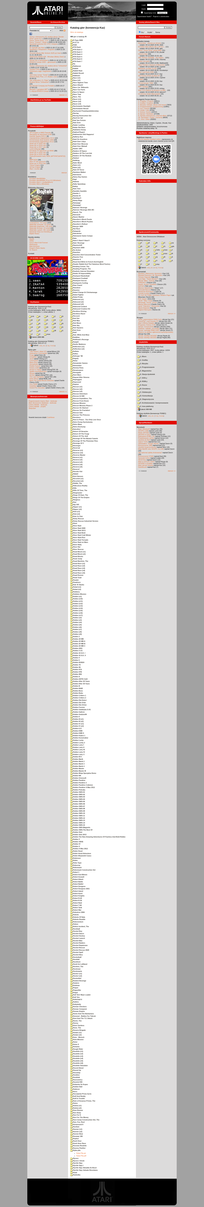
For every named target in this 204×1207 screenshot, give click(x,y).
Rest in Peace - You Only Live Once (85, 420)
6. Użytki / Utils (143, 110)
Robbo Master (77, 768)
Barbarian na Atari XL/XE (147, 68)
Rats (73, 238)
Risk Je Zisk (76, 516)
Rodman (75, 985)
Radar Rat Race (77, 127)
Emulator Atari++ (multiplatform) (41, 182)
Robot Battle (76, 882)
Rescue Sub (76, 413)
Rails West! (76, 163)
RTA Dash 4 (76, 54)
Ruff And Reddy (78, 1096)
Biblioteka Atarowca (36, 187)
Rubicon (75, 1089)
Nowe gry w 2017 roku (38, 147)
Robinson (75, 858)
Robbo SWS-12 (77, 818)
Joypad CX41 (35, 69)
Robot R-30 (76, 900)
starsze (64, 173)
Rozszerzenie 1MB (145, 445)
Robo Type (75, 863)
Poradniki (32, 131)
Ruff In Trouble (77, 1098)
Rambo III (75, 196)
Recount (75, 316)
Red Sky (75, 325)
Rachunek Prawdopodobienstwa (84, 111)
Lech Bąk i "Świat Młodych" (148, 279)
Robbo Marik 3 (77, 764)
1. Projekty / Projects (145, 101)
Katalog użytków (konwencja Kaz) (150, 347)
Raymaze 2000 (77, 248)
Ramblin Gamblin (78, 191)
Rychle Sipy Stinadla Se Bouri (83, 1168)
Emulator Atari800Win (37, 178)
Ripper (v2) (76, 509)
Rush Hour (75, 1141)
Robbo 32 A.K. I (77, 653)
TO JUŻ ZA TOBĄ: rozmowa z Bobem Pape (154, 295)
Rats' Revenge (77, 243)
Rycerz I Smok (77, 1161)
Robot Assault (77, 877)
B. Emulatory (143, 389)
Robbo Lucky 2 (77, 743)
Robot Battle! (76, 884)
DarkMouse (142, 467)
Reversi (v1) (76, 457)
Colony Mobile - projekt (37, 406)
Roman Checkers (78, 1006)
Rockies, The (76, 966)
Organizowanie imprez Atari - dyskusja (43, 401)
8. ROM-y (142, 381)
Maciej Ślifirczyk (144, 304)
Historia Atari (143, 54)
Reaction (75, 252)
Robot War (75, 910)
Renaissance (76, 370)
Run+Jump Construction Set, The (84, 1120)
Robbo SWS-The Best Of (81, 830)
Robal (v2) (75, 589)
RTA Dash (75, 47)
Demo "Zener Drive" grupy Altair (150, 50)
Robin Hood (76, 851)
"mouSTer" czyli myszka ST (148, 321)
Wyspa (32, 373)
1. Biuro (141, 356)
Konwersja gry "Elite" (146, 83)
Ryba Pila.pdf (81, 1156)
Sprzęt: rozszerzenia (145, 327)
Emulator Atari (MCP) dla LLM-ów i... (151, 47)
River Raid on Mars (79, 542)
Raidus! (74, 158)
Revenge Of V (77, 443)
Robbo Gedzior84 (78, 714)
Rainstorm (75, 174)
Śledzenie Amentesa (145, 291)
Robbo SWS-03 (77, 797)
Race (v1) (75, 78)
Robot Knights (77, 896)
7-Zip (47, 345)
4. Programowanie (146, 367)
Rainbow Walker (78, 172)
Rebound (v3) (77, 304)
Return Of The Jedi (79, 436)
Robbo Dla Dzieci (78, 700)
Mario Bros (34, 362)
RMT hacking (143, 87)
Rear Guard (76, 285)
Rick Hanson (76, 476)
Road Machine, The (79, 561)
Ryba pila (75, 1150)
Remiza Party (76, 368)
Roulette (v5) (76, 1061)
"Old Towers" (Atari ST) (38, 351)
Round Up (75, 1070)
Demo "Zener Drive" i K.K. (39, 40)
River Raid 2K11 (78, 530)
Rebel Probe (76, 297)
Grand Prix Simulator (37, 388)
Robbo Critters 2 (78, 698)
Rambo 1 (75, 193)
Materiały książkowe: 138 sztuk (41, 226)
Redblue (75, 337)
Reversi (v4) (76, 464)
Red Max (75, 321)
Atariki (31, 239)
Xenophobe (34, 364)
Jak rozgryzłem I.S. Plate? (39, 80)
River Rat (75, 547)
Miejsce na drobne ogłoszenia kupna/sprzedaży (155, 332)
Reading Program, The (80, 269)
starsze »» (63, 95)
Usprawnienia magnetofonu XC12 (42, 138)
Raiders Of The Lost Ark (81, 153)
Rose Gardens (77, 1025)
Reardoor (75, 288)
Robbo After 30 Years (80, 684)
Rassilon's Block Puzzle (81, 219)
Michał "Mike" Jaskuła (146, 281)
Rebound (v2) (77, 302)
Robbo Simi (76, 832)
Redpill (74, 342)
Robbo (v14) (76, 608)
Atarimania (33, 244)
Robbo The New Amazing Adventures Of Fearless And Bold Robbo (97, 837)
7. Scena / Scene (144, 112)
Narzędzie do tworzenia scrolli (41, 134)
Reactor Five (76, 257)
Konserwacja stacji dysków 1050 (41, 140)
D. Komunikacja (145, 396)
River (73, 523)
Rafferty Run (76, 137)
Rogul (74, 992)
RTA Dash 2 (76, 49)
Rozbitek (75, 1077)
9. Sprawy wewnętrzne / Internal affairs (152, 116)
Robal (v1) (75, 587)
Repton (74, 384)
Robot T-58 (76, 905)
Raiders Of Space (78, 151)
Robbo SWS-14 (77, 823)
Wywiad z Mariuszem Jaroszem (150, 273)
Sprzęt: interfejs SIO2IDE (147, 336)
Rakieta (74, 181)
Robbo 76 (75, 665)
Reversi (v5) (76, 467)
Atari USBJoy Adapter (146, 323)
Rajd (73, 179)
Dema (158, 32)
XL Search (33, 250)
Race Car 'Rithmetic (79, 87)
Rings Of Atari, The (79, 495)
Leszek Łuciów (143, 293)
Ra (72, 64)
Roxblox (75, 1075)
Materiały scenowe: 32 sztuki (40, 224)
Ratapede (75, 231)
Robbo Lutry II (77, 747)
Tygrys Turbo (143, 442)
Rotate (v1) (76, 1032)
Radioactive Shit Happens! (82, 134)
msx (164, 253)
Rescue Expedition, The (81, 398)
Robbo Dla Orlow (78, 705)
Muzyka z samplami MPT (39, 89)
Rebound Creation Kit (80, 309)
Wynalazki (141, 427)
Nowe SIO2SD (143, 433)
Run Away (75, 1113)
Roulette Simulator (79, 1065)
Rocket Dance (77, 933)
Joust (31, 359)
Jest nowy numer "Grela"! (39, 75)
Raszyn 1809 (76, 226)
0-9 (31, 316)
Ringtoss (75, 500)
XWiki (31, 241)
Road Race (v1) (77, 563)
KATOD (141, 286)
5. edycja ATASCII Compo (39, 91)
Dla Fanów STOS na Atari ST (149, 76)
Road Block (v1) (78, 552)
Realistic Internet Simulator (82, 271)
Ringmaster (76, 493)
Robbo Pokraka (77, 790)
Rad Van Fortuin (78, 120)
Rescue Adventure (79, 394)
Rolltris (74, 1002)
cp (171, 243)
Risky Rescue (77, 519)
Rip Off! (74, 504)
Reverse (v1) (76, 450)
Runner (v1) (76, 1129)
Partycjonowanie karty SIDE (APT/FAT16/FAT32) (47, 156)
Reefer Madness (78, 344)
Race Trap (75, 94)
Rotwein (75, 1047)
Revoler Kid (76, 471)
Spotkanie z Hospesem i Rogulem (42, 49)
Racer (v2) (75, 101)
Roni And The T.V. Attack (81, 1018)
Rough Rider (76, 1049)
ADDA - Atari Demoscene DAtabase (150, 236)
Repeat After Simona (79, 377)
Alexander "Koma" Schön (147, 302)
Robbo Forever (35, 366)
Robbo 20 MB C (77, 646)
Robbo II (75, 717)
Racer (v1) (75, 99)
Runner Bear (76, 1134)
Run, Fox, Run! (77, 1122)
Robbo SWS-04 (77, 799)
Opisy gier (32, 350)
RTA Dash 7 (76, 61)
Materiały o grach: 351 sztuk (40, 230)
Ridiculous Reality (78, 486)
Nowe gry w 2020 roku (38, 143)
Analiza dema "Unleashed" (39, 82)
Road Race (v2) (77, 566)
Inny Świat (33, 384)
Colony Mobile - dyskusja (38, 405)
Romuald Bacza (144, 290)
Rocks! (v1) (76, 974)
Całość (34, 345)
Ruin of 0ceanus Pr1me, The (82, 1101)
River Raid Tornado (79, 540)
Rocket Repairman (79, 945)
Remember (76, 365)
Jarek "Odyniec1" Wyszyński (148, 306)
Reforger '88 (76, 356)
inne (47, 334)
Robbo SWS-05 (77, 801)
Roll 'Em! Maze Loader (80, 995)
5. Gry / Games (144, 108)
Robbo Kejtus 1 (77, 735)
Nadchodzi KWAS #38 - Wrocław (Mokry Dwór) (47, 57)
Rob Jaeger (142, 299)
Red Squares (76, 328)
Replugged (76, 379)
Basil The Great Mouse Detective (42, 380)
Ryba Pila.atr (81, 1153)
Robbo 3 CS (76, 650)
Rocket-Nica (76, 955)
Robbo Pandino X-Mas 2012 (82, 787)
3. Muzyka (142, 363)
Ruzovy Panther (78, 1148)
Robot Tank (76, 907)
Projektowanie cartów (146, 438)
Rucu (73, 1091)
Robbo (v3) (76, 620)
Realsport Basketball (79, 276)
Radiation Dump (78, 130)
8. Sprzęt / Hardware (145, 114)
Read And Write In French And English (86, 262)
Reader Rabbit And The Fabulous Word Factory (90, 264)
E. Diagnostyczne (145, 399)
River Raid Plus (77, 537)
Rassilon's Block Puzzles (81, 222)
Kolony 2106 (34, 368)
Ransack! (75, 215)
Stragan (140, 317)
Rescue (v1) (76, 387)
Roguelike (75, 990)
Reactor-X (75, 259)
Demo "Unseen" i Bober (38, 42)
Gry (142, 32)
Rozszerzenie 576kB (145, 456)
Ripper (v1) (76, 507)
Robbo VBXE (76, 842)
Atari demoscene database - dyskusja (42, 403)
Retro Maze (76, 424)
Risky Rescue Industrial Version (84, 521)
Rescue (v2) (76, 389)
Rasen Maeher (77, 217)
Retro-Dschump (78, 427)
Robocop (75, 865)
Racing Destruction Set (80, 116)
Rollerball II (76, 999)
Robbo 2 (75, 636)
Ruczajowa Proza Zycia (80, 1094)
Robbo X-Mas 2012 (79, 849)
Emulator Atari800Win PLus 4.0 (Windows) (45, 180)
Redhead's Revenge (79, 339)
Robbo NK (75, 776)
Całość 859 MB (145, 409)
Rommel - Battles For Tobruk (83, 1016)
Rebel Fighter (77, 295)
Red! (73, 332)
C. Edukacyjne (144, 392)
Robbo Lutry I (77, 745)
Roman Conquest (78, 1009)
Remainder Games (79, 363)
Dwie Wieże (34, 379)
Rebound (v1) (77, 299)
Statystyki (32, 408)
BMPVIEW (33, 160)
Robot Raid (76, 903)
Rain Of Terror (77, 170)
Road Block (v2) (78, 554)
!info (156, 250)
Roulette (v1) (76, 1051)
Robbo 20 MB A (77, 641)
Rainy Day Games (78, 177)
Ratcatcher (76, 233)
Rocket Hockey (77, 936)
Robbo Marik (76, 759)
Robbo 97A (76, 669)
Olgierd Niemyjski (144, 310)
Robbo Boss (76, 691)
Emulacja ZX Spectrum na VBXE (42, 151)
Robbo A (75, 676)
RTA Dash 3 (76, 52)
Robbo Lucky (77, 740)
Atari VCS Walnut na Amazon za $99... (152, 90)
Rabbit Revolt (77, 73)
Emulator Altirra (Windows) (39, 184)
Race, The (75, 97)
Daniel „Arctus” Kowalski (147, 284)
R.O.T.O (74, 42)
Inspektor (33, 386)
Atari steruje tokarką (145, 465)
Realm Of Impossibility (80, 273)
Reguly (74, 358)
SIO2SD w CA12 (144, 434)
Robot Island (76, 891)
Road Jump (76, 559)
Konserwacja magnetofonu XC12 (42, 142)
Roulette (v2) (76, 1054)
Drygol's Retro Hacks (37, 248)
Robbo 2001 (76, 648)
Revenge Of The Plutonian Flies (84, 441)
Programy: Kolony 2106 (147, 325)
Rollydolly (75, 1004)
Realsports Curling (79, 283)
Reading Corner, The (79, 266)
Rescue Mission (78, 403)
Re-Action (75, 250)
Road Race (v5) (77, 573)
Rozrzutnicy (76, 1080)
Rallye (74, 186)
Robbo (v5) (76, 625)
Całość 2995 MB (36, 337)
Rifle (73, 488)
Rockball (75, 929)
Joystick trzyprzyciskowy (147, 447)
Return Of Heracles (79, 431)
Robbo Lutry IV (77, 752)
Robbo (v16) (76, 613)
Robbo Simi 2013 (78, 834)
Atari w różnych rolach (146, 462)
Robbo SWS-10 (77, 813)
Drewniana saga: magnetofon (40, 71)
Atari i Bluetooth (144, 429)
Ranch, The (76, 212)
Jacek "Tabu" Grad (145, 301)
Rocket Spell (76, 952)
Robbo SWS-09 (77, 811)
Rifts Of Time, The (78, 490)
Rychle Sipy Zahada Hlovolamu (84, 1170)
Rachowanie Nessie (79, 108)
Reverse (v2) (76, 453)
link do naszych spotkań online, (149, 139)
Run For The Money (79, 1117)
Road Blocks (76, 556)
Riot (73, 502)
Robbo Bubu (76, 693)
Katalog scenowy (143, 240)
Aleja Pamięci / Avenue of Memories (151, 65)
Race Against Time (79, 82)
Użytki (149, 32)
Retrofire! (75, 429)
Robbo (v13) (76, 606)
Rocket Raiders (77, 943)
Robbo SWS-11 (77, 816)
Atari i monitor (35, 169)
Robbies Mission (78, 594)
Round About (76, 1068)
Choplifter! (33, 357)
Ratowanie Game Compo (81, 236)
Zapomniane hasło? (144, 16)
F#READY (142, 282)
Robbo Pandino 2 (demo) (81, 785)
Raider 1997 (76, 148)
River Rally (76, 545)
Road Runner (76, 575)
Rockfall (75, 959)
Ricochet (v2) (76, 481)
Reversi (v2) (76, 460)
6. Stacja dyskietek (146, 374)
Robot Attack (76, 879)
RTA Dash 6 (76, 59)
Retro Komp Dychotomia (81, 422)
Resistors (75, 417)
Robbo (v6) (76, 627)
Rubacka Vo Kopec (79, 1084)
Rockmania (76, 971)
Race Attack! (76, 85)
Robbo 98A (76, 674)
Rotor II (74, 1044)
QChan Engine (35, 167)
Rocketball (75, 957)
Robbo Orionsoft (78, 778)
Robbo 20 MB (77, 639)
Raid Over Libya (78, 141)
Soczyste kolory (144, 458)
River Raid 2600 (77, 528)
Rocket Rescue (77, 948)
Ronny (74, 1023)
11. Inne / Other (144, 119)
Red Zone (75, 330)
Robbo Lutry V (77, 754)
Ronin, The (76, 1021)
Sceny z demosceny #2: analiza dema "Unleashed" (48, 66)
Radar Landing (77, 125)
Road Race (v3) (77, 568)
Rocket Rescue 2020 (79, 950)
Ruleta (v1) (75, 1105)
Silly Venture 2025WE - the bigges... (151, 57)
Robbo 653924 (77, 662)
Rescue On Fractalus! (80, 410)
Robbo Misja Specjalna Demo (83, 773)
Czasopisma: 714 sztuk (38, 223)
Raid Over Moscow (79, 144)
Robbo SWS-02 (77, 794)
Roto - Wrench (77, 1037)
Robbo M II (75, 757)
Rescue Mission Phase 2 (81, 405)
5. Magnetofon (144, 371)
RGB (73, 45)
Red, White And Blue (79, 335)
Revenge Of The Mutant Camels (84, 438)
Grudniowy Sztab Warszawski (149, 94)
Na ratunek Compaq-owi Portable (42, 86)
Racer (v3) (75, 104)
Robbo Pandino (77, 780)
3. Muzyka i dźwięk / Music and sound (152, 105)
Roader (74, 580)
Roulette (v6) (76, 1063)
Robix (74, 860)
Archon (32, 375)
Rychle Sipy (76, 1163)
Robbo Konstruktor (79, 738)
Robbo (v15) (76, 610)
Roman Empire (77, 1011)
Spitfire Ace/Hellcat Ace (38, 371)
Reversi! (75, 469)
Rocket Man (76, 941)
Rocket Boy (76, 931)
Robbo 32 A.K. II (78, 655)
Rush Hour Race (78, 1143)
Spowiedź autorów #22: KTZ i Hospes (43, 44)
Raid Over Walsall (78, 146)
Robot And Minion (78, 875)
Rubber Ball (76, 1087)
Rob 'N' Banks (77, 585)
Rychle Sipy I (76, 1165)
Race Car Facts (77, 90)
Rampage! (75, 205)
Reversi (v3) (76, 462)
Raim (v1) (75, 165)
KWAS (140, 79)
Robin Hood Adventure (80, 853)
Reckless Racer (77, 314)
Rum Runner (76, 1110)
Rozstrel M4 (76, 1082)
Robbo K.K (76, 728)
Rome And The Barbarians (82, 1014)
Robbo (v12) (76, 603)
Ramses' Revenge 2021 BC (82, 210)
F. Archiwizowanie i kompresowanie (152, 403)
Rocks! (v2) (76, 976)
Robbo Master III (78, 771)
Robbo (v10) (76, 599)
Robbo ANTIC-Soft (79, 679)
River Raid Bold (77, 533)
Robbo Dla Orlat (78, 702)
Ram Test (75, 189)
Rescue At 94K (77, 396)
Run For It (75, 1115)
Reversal (75, 448)
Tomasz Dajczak (144, 277)
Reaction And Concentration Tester (85, 255)
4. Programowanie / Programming (150, 106)
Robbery (75, 592)
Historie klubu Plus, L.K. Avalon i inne (43, 77)
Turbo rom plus (143, 61)
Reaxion (75, 290)
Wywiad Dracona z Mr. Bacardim (150, 275)
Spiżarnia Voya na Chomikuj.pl (40, 232)
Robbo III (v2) (77, 721)
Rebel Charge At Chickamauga (83, 292)
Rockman (75, 969)
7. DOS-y (142, 378)
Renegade (75, 372)
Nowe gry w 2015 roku (38, 154)
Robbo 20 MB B (77, 644)
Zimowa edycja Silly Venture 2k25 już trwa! (45, 53)
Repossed (75, 382)
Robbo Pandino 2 (78, 783)
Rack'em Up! (76, 118)
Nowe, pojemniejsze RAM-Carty (150, 319)
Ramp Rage (76, 200)
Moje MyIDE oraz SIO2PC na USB (151, 449)
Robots (74, 915)
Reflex (74, 354)
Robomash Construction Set (83, 870)
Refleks (74, 351)
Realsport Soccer (78, 280)
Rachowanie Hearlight (80, 106)
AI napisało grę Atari (37, 48)
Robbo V (75, 839)
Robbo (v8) (76, 632)
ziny (156, 264)
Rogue (74, 988)
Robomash (76, 867)
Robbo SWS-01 (77, 792)
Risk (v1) (75, 511)
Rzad (73, 1172)
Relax (73, 361)
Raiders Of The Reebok (80, 156)
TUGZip (52, 345)
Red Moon (75, 323)
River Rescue (77, 549)
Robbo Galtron (77, 712)
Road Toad (75, 577)
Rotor (73, 1042)
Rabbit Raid (76, 71)
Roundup (75, 1073)
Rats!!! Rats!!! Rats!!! (80, 240)
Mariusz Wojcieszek (145, 288)
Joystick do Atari (144, 440)
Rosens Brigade (78, 1030)
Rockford (75, 962)
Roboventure (76, 922)
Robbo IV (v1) (77, 724)
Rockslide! (75, 978)
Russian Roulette (78, 1146)
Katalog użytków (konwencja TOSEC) (151, 413)
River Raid (75, 526)
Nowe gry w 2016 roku (38, 152)
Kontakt (31, 253)
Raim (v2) (75, 167)
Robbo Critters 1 (78, 695)
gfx (171, 246)
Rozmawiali (141, 272)
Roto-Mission (77, 1039)
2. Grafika (142, 360)
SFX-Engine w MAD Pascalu (40, 132)
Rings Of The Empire (79, 497)
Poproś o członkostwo (161, 16)
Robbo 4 (75, 658)
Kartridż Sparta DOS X (38, 136)
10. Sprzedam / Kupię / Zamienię (150, 117)
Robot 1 (74, 872)
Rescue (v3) (76, 391)
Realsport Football (79, 278)
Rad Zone (75, 122)
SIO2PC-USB (143, 431)
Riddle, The (76, 483)
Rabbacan (75, 66)
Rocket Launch (77, 938)
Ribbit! (74, 474)
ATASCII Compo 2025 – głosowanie (43, 62)
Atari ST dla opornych (38, 161)
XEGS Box (142, 460)
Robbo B (75, 686)
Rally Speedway (78, 184)
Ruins (74, 1103)
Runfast (74, 1127)
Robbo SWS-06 (77, 804)
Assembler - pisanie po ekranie (149, 43)
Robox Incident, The (79, 926)
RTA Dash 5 (76, 57)
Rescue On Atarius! (79, 408)
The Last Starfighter (37, 377)
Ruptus (74, 1138)
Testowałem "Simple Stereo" (148, 443)
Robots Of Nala (77, 917)
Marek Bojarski (143, 308)
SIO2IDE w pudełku (145, 463)
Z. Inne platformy (145, 406)
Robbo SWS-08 (77, 808)
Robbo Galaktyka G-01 (80, 709)
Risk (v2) (75, 514)
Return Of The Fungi (79, 434)
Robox (74, 924)
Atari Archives (34, 246)
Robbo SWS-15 (77, 825)
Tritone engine (35, 165)
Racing (74, 113)
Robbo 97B (76, 672)
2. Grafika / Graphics (145, 103)
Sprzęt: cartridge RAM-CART (148, 330)
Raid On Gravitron (78, 139)
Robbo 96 (75, 667)
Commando (34, 360)
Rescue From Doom (79, 401)
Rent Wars (75, 375)
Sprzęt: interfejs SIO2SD (147, 337)
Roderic (74, 983)
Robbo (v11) (76, 601)
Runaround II (76, 1124)
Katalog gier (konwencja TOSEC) (41, 341)
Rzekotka (75, 1175)
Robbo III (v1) (77, 719)
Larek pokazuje (35, 149)
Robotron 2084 (77, 912)
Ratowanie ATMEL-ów (146, 436)
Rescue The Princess (80, 415)
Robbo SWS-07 (77, 806)
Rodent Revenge (78, 981)
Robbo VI (75, 844)
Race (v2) (75, 80)
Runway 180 (76, 1136)
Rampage (75, 203)
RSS (62, 30)
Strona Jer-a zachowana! (39, 60)
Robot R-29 (76, 898)
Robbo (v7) (76, 629)
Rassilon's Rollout (79, 224)
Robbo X (75, 846)
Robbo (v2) (76, 618)
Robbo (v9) (76, 634)
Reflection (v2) (77, 349)
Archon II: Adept (36, 369)
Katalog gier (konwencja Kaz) (39, 306)
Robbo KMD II (77, 733)
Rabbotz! (75, 75)
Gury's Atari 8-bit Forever (38, 243)
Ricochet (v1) (76, 478)
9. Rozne (142, 385)
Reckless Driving (78, 311)
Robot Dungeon (78, 886)
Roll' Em (75, 997)
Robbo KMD (76, 731)
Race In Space (77, 92)
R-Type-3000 (76, 40)
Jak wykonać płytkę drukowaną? (150, 452)
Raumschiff (76, 245)
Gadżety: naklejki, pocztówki (148, 328)
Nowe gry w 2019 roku (38, 145)
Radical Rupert (77, 132)
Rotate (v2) (76, 1035)
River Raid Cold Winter (80, 535)
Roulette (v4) (76, 1058)
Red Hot (74, 318)
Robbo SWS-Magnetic (80, 827)
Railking (75, 160)
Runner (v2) (76, 1131)
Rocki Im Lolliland (78, 964)
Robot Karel (76, 893)
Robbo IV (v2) (77, 726)
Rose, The (75, 1028)
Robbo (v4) (76, 622)
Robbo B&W (76, 688)
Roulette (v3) (76, 1056)
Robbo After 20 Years (80, 681)
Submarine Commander (38, 353)
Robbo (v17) (76, 615)
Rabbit (74, 68)
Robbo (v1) (76, 596)
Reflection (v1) (77, 347)
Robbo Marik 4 (77, 766)
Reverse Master (77, 455)
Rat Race (75, 229)
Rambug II (75, 198)
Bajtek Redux (34, 233)
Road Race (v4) (77, 570)
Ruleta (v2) (75, 1108)
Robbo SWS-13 (77, 820)
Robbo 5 (75, 660)
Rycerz (74, 1158)
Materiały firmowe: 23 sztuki (40, 228)
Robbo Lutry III (77, 750)
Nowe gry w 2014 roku (38, 163)
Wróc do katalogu (76, 32)
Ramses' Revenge (78, 207)
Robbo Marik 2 (77, 761)
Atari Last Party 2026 (146, 72)
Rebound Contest (78, 306)
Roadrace (75, 582)
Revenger (75, 446)
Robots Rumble (77, 919)
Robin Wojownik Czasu (80, 856)
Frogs (32, 355)
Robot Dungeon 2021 (80, 889)
